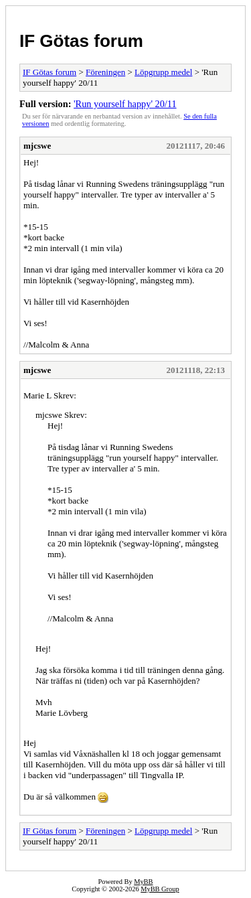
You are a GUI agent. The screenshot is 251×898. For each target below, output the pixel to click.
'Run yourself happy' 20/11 (125, 103)
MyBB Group (160, 889)
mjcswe (37, 146)
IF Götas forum (81, 41)
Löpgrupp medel (163, 72)
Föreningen (105, 72)
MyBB (143, 881)
